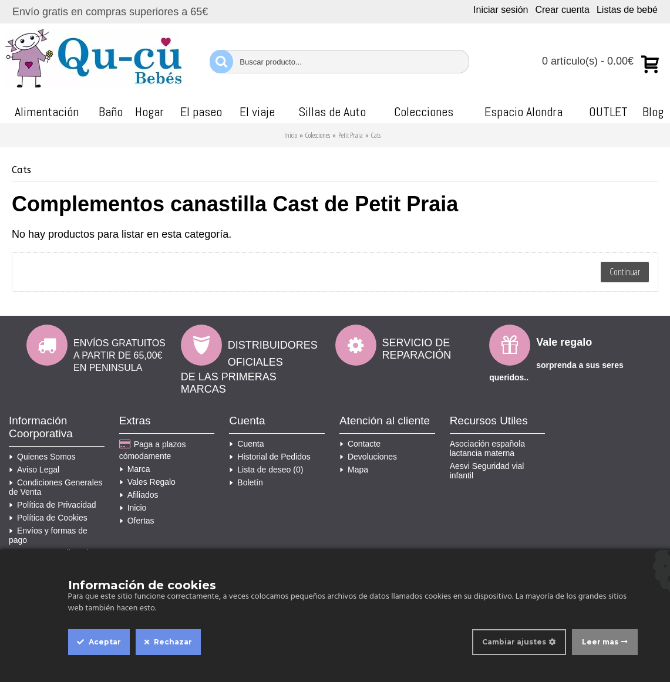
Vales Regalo (147, 482)
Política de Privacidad (52, 504)
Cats (376, 135)
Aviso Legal (34, 469)
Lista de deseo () (266, 469)
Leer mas (600, 641)
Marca (134, 469)
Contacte (360, 443)
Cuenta (246, 443)
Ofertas (136, 520)
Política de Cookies (48, 517)
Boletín (246, 482)
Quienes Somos (42, 456)
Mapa (353, 469)
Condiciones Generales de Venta (56, 487)
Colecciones (317, 135)
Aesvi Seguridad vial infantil (487, 470)
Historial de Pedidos (270, 456)
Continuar (625, 271)
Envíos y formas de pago (48, 535)
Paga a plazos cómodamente (152, 450)
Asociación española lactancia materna (487, 448)
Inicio (290, 135)
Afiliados (139, 494)
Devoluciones (368, 456)
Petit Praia (350, 135)
